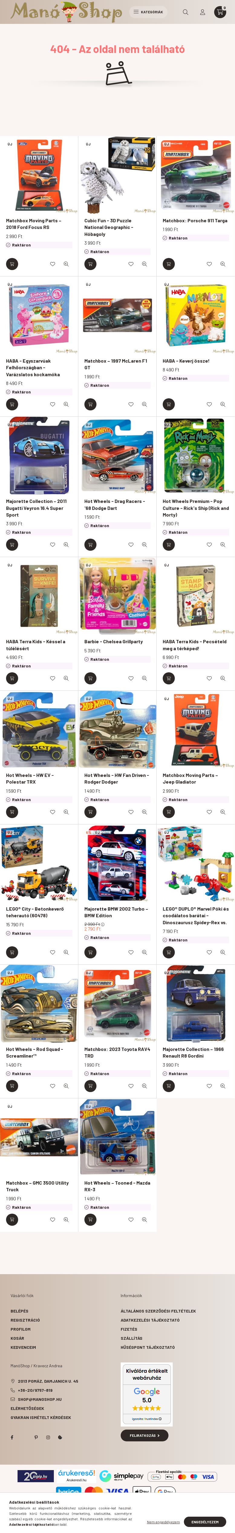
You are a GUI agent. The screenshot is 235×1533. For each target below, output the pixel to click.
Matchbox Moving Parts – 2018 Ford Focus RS (33, 223)
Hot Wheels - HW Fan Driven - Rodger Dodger (116, 778)
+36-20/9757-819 (35, 1390)
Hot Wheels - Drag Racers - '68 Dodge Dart (114, 504)
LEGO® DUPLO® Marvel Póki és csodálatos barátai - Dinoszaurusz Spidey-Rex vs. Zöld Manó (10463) (196, 919)
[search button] (186, 12)
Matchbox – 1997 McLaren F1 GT (115, 364)
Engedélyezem (205, 1522)
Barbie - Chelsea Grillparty (113, 641)
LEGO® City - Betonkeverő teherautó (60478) (35, 912)
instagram (48, 1437)
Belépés (19, 1310)
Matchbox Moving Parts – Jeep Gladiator (190, 778)
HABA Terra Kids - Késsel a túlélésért (35, 644)
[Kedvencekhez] (53, 264)
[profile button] (203, 12)
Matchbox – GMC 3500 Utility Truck (37, 1186)
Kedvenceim (23, 1347)
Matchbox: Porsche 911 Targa (195, 220)
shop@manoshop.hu (40, 1399)
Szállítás (131, 1338)
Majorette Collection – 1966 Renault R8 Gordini (193, 1052)
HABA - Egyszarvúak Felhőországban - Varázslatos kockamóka (33, 367)
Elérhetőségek (27, 1408)
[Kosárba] (12, 264)
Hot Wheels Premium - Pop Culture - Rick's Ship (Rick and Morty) (196, 507)
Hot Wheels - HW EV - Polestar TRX (30, 778)
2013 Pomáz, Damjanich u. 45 (48, 1381)
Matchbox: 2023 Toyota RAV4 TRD (117, 1052)
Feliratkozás (145, 1435)
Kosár (17, 1338)
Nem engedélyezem (163, 1522)
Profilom (21, 1329)
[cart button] (220, 12)
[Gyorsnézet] (66, 264)
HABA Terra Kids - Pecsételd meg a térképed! (195, 644)
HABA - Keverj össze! (186, 361)
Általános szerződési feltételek (158, 1310)
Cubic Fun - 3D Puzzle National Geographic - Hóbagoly (108, 227)
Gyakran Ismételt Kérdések (41, 1417)
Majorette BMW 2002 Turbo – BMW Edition (116, 912)
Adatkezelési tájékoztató (150, 1320)
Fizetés (129, 1329)
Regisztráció (25, 1320)
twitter (24, 1437)
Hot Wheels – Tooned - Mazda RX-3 (117, 1186)
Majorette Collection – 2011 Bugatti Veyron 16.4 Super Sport (36, 507)
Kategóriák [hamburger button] (148, 12)
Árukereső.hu (76, 1480)
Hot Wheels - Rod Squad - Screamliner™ (34, 1052)
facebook (12, 1437)
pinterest (36, 1437)
